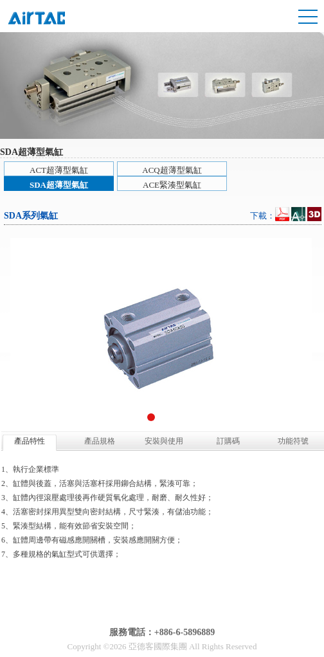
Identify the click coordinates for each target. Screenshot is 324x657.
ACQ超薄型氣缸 (171, 170)
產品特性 (29, 441)
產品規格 (99, 441)
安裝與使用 (164, 441)
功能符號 (293, 441)
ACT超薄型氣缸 (59, 170)
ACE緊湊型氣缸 (172, 185)
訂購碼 (228, 441)
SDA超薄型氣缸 (59, 185)
